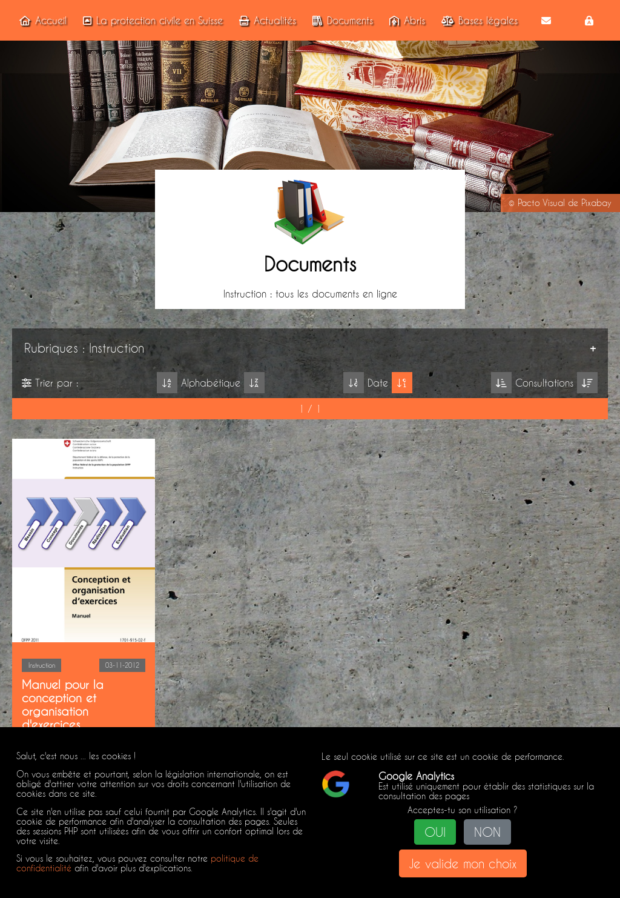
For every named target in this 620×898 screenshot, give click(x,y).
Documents (340, 20)
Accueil (41, 20)
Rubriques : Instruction (84, 348)
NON (487, 832)
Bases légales (477, 20)
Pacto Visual (541, 203)
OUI (435, 832)
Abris (404, 20)
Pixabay (596, 203)
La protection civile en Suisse (150, 20)
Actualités (265, 20)
